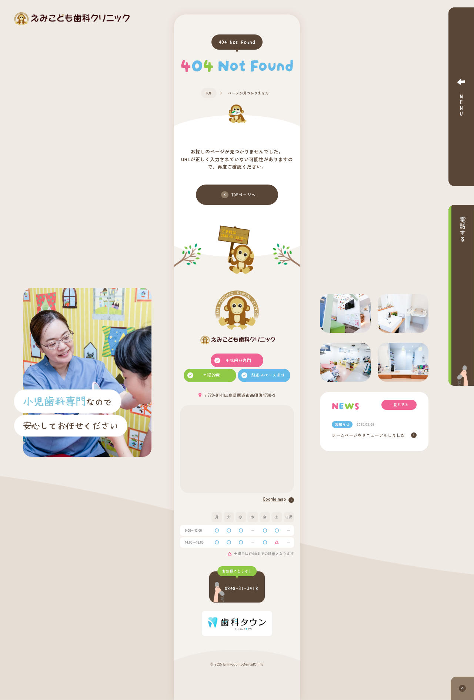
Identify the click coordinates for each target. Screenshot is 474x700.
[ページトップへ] (462, 688)
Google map (278, 499)
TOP (209, 93)
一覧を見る (399, 404)
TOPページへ (238, 195)
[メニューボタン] (461, 96)
